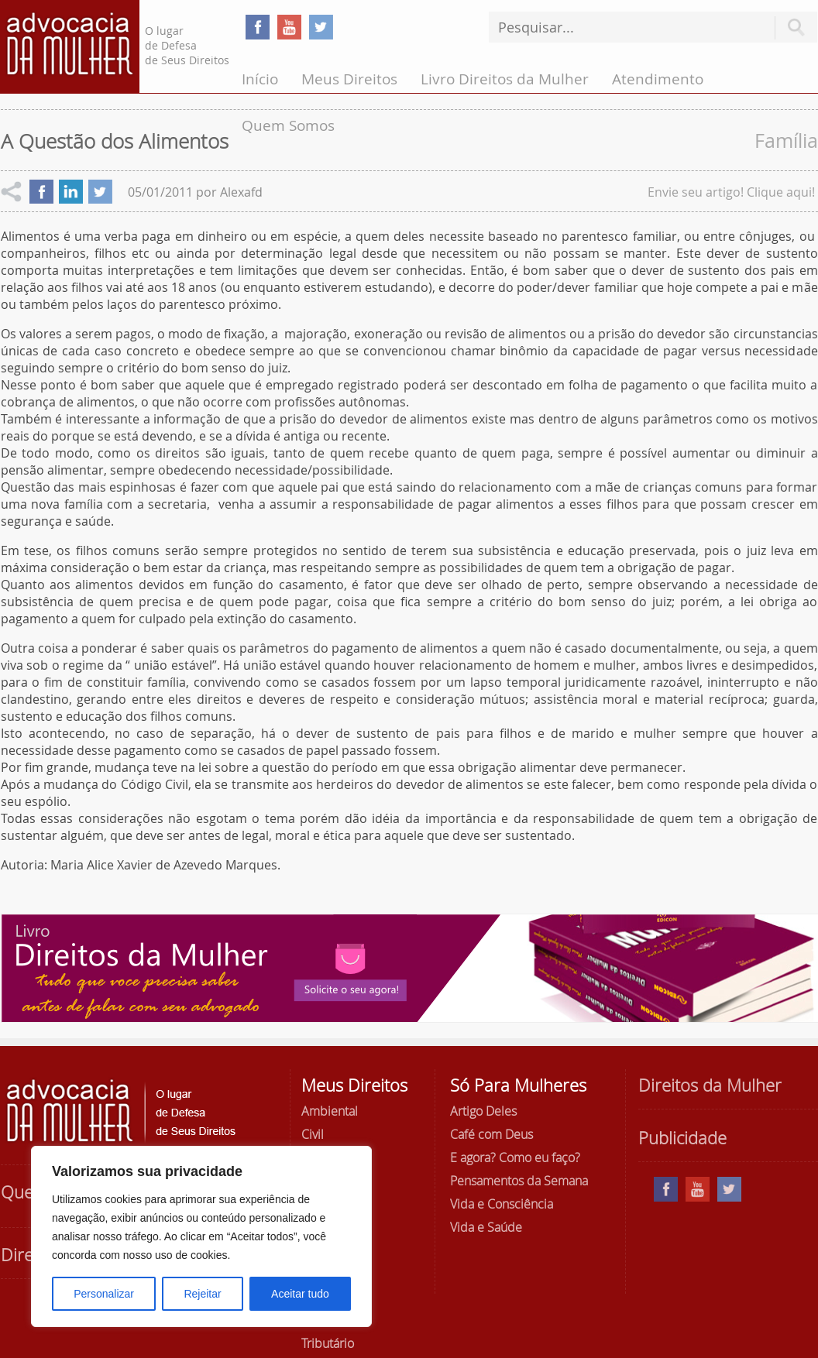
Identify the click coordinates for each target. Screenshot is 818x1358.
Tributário (327, 1343)
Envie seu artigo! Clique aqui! (731, 192)
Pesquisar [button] (796, 27)
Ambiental (329, 1111)
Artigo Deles (483, 1111)
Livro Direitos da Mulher (505, 79)
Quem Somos (288, 125)
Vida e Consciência (501, 1203)
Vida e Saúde (486, 1227)
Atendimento (657, 79)
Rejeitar (202, 1294)
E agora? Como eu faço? (515, 1157)
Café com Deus (491, 1134)
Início (260, 79)
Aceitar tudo (300, 1294)
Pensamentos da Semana (519, 1180)
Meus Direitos (349, 79)
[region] (201, 1236)
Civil (312, 1134)
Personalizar (104, 1294)
